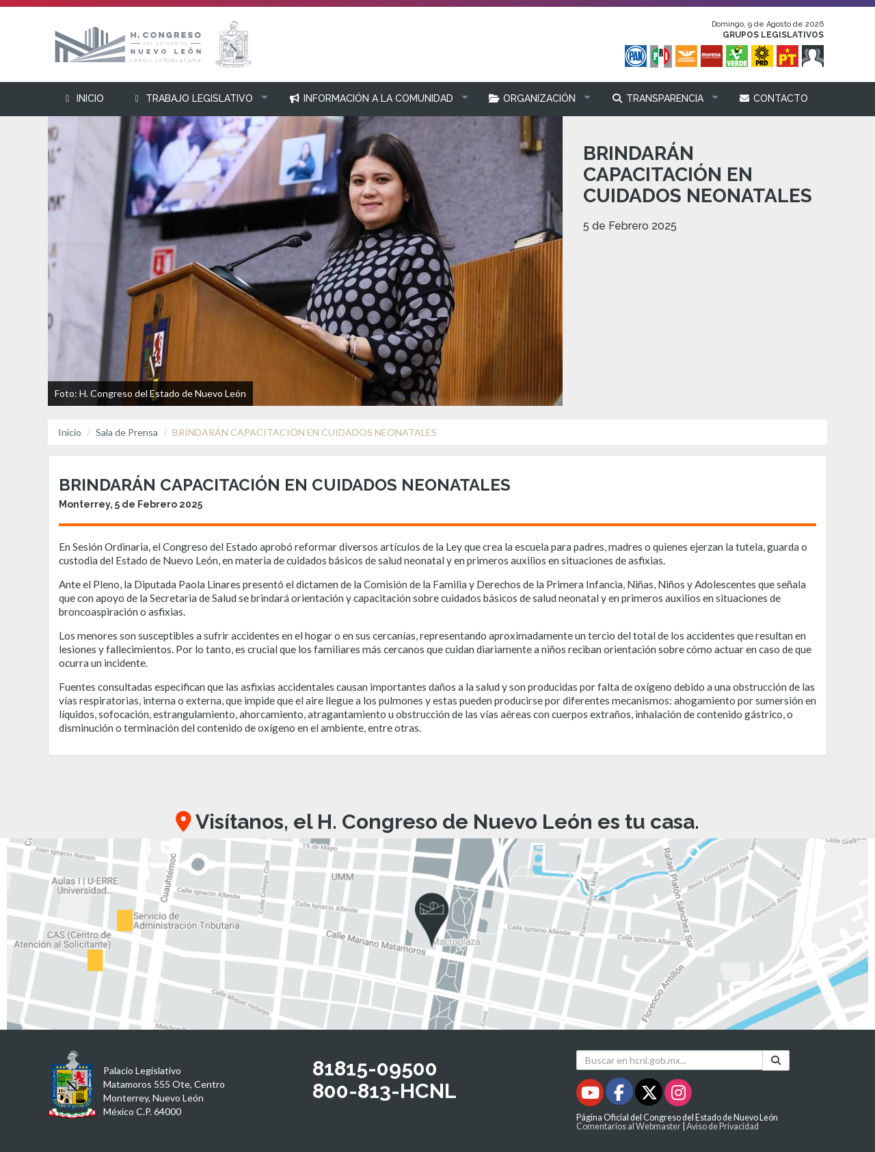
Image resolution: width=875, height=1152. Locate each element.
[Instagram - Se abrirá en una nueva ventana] (678, 1095)
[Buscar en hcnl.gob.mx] (669, 1060)
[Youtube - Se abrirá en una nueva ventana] (591, 1095)
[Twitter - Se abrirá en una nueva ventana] (649, 1095)
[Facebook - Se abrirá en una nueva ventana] (620, 1095)
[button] (196, 98)
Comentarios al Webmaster (628, 1126)
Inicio (69, 432)
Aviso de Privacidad (722, 1126)
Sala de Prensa (127, 432)
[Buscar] (776, 1060)
